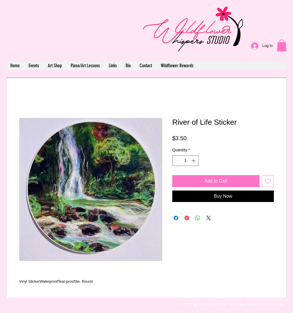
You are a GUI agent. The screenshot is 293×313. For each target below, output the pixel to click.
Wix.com (275, 304)
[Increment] (194, 161)
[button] (282, 45)
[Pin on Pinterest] (186, 218)
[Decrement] (176, 161)
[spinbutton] (185, 161)
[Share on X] (208, 218)
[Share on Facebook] (176, 218)
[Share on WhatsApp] (197, 218)
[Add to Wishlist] (268, 181)
